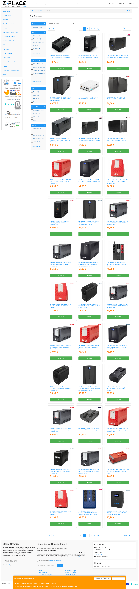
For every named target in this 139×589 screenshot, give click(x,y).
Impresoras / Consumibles (10, 32)
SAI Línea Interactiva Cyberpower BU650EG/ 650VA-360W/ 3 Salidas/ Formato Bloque (60, 57)
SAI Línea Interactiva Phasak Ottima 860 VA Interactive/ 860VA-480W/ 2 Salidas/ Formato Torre (88, 223)
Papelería (5, 66)
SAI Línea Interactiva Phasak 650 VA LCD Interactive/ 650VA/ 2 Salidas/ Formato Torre (117, 347)
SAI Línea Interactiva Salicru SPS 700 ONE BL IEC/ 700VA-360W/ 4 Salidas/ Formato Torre (117, 305)
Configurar (98, 579)
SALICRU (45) (36, 35)
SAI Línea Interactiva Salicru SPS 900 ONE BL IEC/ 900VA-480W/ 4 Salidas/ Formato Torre (88, 471)
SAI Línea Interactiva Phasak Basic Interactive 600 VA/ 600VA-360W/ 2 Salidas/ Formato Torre (60, 140)
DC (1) (34, 120)
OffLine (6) (35, 117)
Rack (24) (35, 95)
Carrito (132, 4)
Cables (5, 45)
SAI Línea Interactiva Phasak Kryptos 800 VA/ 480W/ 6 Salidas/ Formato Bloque (117, 388)
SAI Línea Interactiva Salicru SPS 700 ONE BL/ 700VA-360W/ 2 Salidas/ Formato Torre (60, 347)
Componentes (7, 15)
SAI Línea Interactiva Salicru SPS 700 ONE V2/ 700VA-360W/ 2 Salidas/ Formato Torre (60, 305)
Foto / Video (6, 57)
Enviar (60, 565)
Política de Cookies (72, 586)
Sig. (98, 29)
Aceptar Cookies (118, 579)
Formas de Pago (70, 575)
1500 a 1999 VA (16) (38, 74)
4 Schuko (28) (36, 128)
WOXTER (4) (36, 49)
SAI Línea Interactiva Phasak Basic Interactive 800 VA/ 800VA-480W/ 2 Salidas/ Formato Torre (88, 264)
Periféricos (6, 49)
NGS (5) (35, 45)
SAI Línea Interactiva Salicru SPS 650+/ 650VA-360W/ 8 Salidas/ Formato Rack (118, 471)
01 (84, 29)
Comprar (61, 68)
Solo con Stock (37, 27)
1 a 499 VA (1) (36, 77)
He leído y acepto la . (50, 560)
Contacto (122, 4)
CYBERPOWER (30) (38, 42)
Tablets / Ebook (7, 53)
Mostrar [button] (127, 29)
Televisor (5, 28)
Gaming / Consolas (8, 40)
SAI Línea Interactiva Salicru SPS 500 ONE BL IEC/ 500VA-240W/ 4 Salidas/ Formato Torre (117, 223)
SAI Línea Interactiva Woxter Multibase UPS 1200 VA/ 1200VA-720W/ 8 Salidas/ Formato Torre (88, 512)
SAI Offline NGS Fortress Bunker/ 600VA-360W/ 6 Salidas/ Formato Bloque (116, 264)
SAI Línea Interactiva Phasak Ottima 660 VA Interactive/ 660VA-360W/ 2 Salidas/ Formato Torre (60, 98)
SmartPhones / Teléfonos (10, 24)
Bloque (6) (35, 98)
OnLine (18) (36, 113)
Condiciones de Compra (44, 575)
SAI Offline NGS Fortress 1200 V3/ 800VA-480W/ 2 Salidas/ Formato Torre (116, 140)
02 (88, 29)
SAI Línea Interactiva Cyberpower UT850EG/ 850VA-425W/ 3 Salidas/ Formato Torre (60, 223)
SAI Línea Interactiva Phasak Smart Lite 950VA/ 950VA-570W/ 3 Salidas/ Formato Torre (60, 388)
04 (94, 29)
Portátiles (5, 19)
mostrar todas (37, 53)
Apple (4, 74)
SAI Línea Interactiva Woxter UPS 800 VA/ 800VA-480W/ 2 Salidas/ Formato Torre (89, 140)
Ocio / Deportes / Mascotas (11, 70)
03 (91, 29)
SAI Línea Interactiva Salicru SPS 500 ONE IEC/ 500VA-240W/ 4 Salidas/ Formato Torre (60, 181)
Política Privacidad (42, 573)
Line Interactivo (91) (38, 110)
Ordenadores (6, 11)
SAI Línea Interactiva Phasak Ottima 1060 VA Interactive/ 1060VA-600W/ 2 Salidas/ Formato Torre (89, 388)
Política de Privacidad (79, 556)
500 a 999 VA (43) (37, 64)
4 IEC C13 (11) (36, 142)
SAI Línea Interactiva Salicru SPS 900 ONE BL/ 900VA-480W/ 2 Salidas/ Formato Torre (60, 430)
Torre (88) (35, 92)
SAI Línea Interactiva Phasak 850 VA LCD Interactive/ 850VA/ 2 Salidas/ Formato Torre (60, 471)
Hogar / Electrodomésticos (10, 62)
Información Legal (70, 570)
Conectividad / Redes (9, 36)
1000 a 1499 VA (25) (38, 70)
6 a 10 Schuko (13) (38, 138)
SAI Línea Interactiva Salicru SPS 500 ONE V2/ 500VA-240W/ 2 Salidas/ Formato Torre (117, 181)
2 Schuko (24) (36, 132)
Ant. (81, 29)
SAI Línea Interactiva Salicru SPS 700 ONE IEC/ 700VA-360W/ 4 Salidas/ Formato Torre (88, 347)
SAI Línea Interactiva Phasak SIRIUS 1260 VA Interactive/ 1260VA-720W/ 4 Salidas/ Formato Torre (117, 512)
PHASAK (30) (36, 39)
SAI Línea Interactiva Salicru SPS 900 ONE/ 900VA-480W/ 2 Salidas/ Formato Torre (60, 512)
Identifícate (112, 4)
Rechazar (107, 579)
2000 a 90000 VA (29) (38, 67)
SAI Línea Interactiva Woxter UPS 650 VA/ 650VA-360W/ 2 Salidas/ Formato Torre (117, 57)
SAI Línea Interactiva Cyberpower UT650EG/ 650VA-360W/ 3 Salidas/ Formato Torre (88, 57)
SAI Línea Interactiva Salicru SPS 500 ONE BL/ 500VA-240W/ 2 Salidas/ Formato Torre (60, 264)
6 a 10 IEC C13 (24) (38, 135)
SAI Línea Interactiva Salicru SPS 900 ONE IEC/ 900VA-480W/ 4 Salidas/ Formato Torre (117, 430)
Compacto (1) (36, 102)
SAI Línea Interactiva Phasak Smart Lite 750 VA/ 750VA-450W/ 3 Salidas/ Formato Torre (89, 305)
